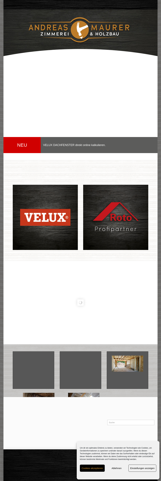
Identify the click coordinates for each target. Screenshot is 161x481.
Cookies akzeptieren (92, 468)
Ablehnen (117, 468)
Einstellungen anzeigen (142, 468)
